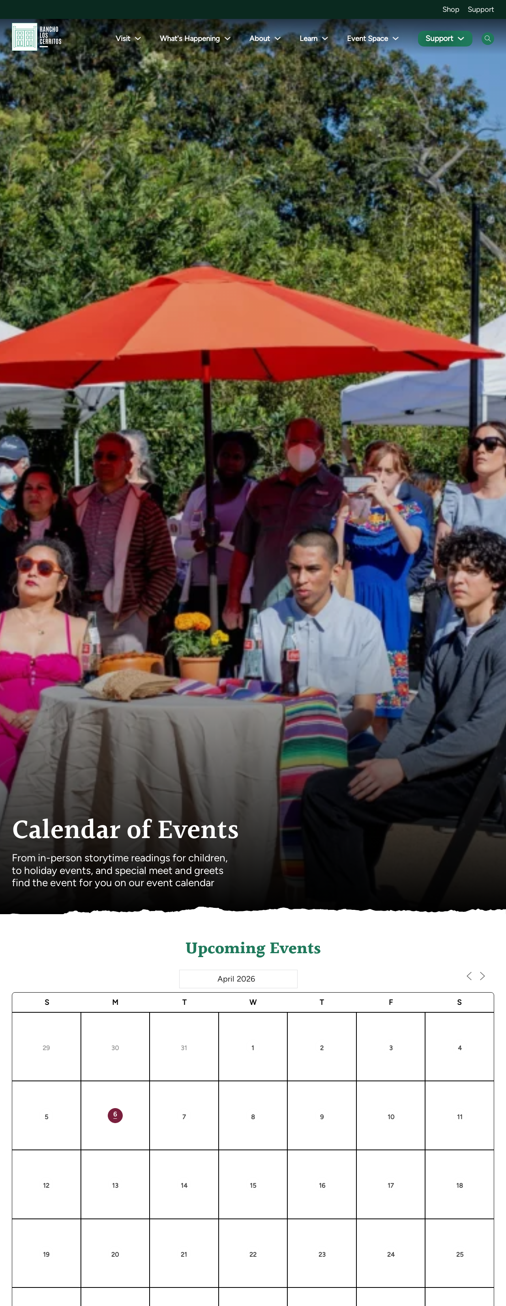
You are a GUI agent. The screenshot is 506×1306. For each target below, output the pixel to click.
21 (184, 1254)
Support (481, 9)
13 (115, 1185)
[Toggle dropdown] (140, 38)
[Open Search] (488, 38)
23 (322, 1254)
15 (253, 1185)
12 (46, 1185)
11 (460, 1117)
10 (391, 1117)
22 (253, 1254)
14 (184, 1185)
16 (322, 1185)
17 (391, 1185)
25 (459, 1254)
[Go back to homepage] (36, 38)
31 (184, 1048)
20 (115, 1254)
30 (115, 1048)
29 (46, 1048)
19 (46, 1254)
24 (391, 1254)
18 (459, 1185)
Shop (450, 9)
